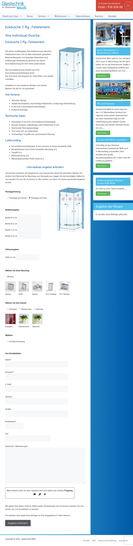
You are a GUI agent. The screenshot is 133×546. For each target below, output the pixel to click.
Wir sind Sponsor (105, 103)
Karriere (99, 16)
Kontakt (112, 16)
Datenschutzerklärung (107, 540)
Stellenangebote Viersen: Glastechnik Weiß (110, 182)
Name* (36, 362)
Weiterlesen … (103, 76)
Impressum (123, 540)
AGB (94, 540)
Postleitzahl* (14, 423)
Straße (36, 411)
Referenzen (64, 16)
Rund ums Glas (13, 16)
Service (45, 16)
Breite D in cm (23, 236)
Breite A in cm (23, 217)
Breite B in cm (23, 223)
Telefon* (36, 399)
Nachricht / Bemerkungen (45, 464)
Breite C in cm (23, 230)
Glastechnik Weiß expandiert (112, 139)
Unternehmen (83, 16)
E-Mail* (36, 386)
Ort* (28, 436)
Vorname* (36, 374)
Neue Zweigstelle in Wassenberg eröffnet (107, 51)
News (30, 16)
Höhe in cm (22, 257)
